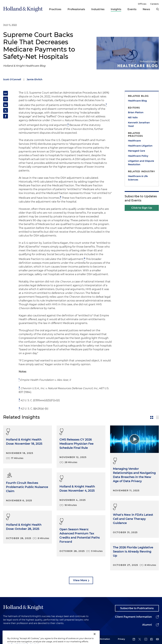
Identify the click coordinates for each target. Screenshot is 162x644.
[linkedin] (134, 639)
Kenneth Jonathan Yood (139, 124)
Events (132, 9)
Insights (116, 9)
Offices (142, 4)
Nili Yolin (133, 117)
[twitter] (139, 639)
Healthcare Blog (137, 100)
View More (80, 580)
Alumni (147, 624)
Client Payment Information (133, 616)
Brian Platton (135, 112)
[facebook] (151, 639)
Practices (55, 9)
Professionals (76, 9)
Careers (154, 4)
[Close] (94, 638)
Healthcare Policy (138, 155)
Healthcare (134, 140)
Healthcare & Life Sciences (138, 178)
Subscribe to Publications (137, 608)
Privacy (121, 639)
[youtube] (157, 639)
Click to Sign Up (141, 207)
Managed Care (136, 150)
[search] (157, 9)
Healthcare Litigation (140, 145)
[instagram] (145, 639)
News (146, 9)
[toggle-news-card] (151, 417)
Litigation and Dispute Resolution (141, 163)
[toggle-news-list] (157, 417)
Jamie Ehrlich (34, 79)
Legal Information (101, 639)
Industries (97, 9)
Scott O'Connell (12, 79)
